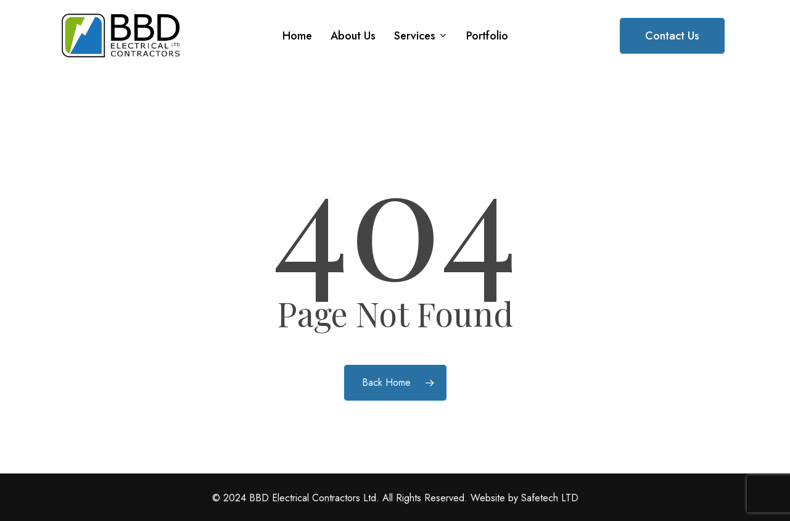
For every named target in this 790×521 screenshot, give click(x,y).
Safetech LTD (549, 498)
